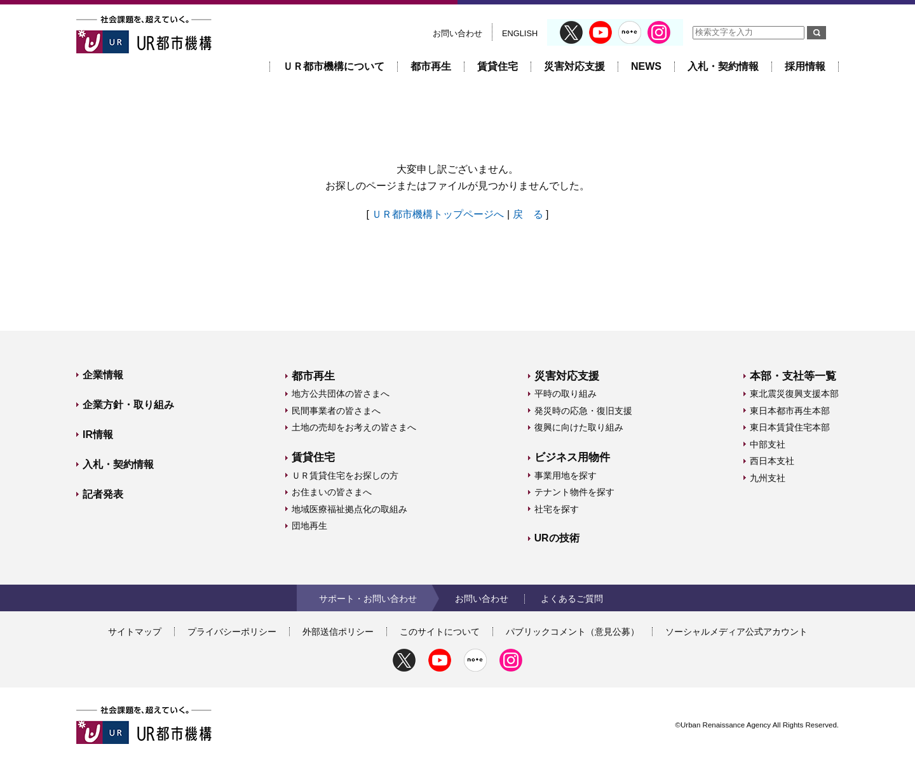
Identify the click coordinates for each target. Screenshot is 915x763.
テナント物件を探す (574, 492)
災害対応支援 (574, 66)
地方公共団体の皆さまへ (341, 393)
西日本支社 (772, 461)
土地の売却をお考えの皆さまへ (354, 427)
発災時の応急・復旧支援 (583, 411)
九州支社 (767, 478)
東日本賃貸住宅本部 (790, 427)
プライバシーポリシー (231, 632)
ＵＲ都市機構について (333, 66)
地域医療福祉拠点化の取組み (349, 509)
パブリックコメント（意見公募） (572, 632)
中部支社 (767, 444)
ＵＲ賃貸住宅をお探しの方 (345, 475)
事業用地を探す (565, 475)
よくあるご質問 (572, 599)
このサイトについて (440, 632)
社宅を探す (556, 509)
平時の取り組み (565, 393)
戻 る (528, 214)
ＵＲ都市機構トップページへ (438, 214)
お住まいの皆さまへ (332, 492)
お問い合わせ (457, 33)
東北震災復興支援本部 (794, 393)
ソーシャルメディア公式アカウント (736, 632)
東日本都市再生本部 (790, 411)
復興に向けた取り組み (578, 427)
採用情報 (805, 66)
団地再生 (309, 526)
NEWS (646, 66)
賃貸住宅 (497, 66)
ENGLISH (520, 33)
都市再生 (430, 66)
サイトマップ (134, 632)
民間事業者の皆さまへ (336, 411)
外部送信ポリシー (338, 632)
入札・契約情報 (723, 66)
